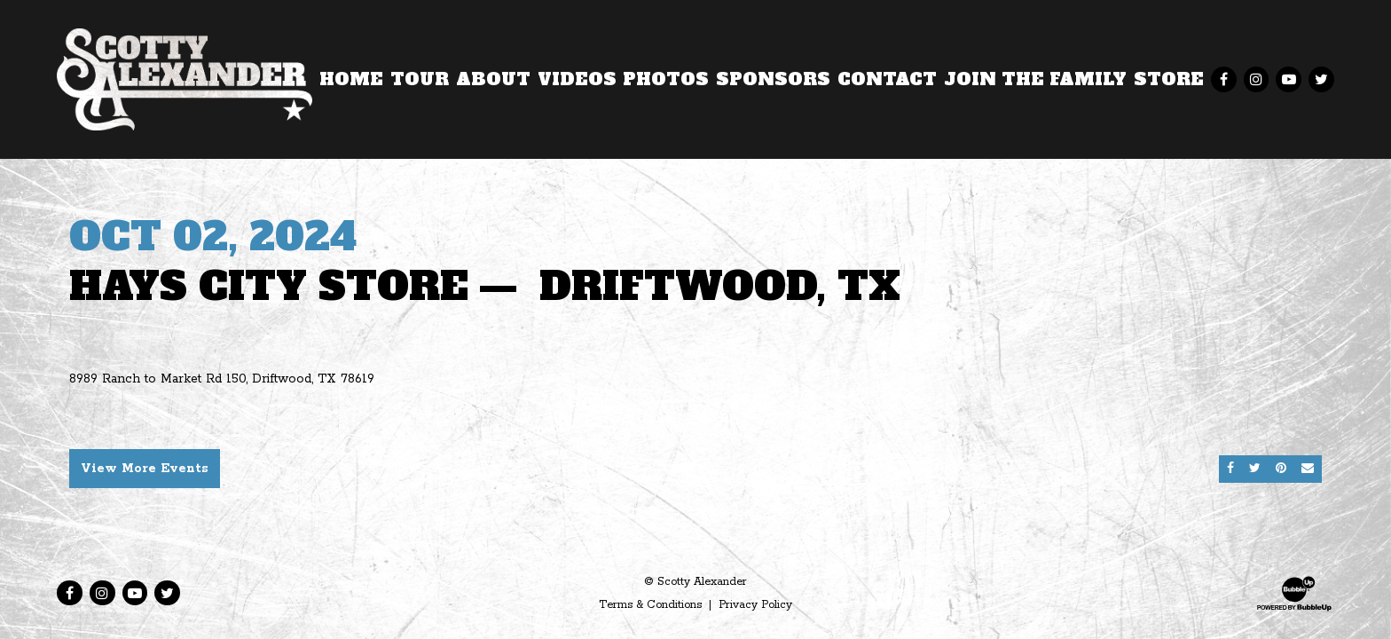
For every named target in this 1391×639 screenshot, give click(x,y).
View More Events (144, 469)
